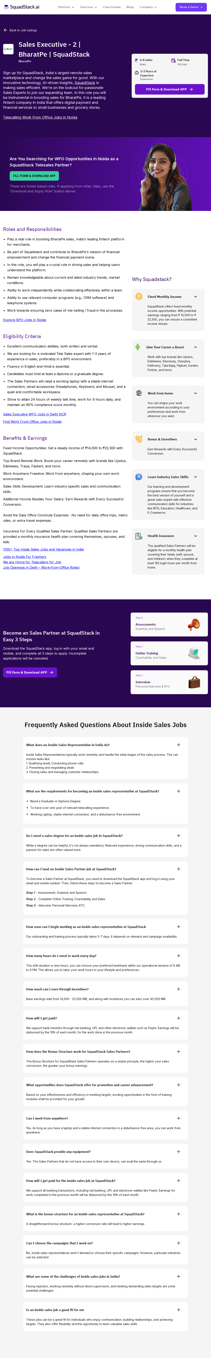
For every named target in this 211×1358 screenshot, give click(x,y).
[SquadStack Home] (21, 7)
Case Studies (112, 7)
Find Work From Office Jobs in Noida (32, 422)
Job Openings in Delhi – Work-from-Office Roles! (41, 567)
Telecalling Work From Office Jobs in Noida (40, 117)
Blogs (130, 7)
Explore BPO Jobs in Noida (24, 320)
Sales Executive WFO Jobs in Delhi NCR (34, 414)
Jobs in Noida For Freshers (24, 557)
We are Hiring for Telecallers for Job (32, 562)
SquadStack (85, 83)
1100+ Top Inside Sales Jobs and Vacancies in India (43, 549)
